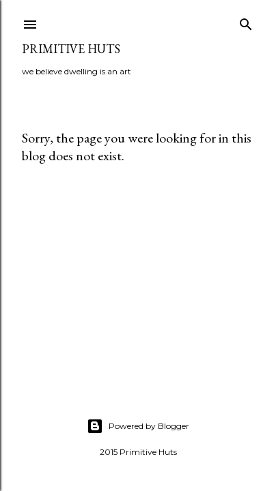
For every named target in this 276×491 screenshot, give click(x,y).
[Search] (246, 21)
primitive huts (71, 49)
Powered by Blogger (138, 426)
